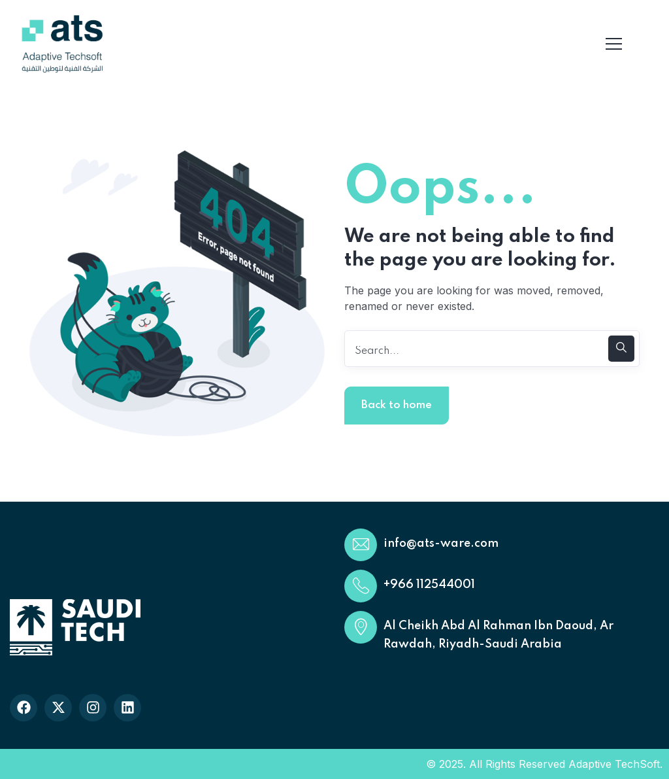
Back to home (396, 405)
